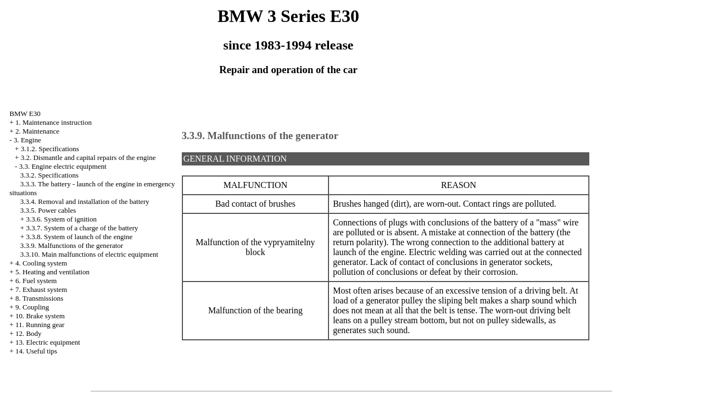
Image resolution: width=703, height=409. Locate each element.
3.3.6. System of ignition (61, 219)
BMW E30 (24, 113)
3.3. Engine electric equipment (63, 166)
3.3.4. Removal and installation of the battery (84, 201)
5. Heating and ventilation (52, 272)
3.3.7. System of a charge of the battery (82, 228)
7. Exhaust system (41, 289)
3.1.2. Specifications (50, 149)
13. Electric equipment (47, 342)
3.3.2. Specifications (49, 175)
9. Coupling (32, 307)
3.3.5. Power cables (48, 210)
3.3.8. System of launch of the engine (79, 237)
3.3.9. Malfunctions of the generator (71, 245)
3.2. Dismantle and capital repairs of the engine (88, 157)
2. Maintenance (37, 131)
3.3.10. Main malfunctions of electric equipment (89, 254)
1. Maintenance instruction (53, 122)
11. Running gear (39, 324)
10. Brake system (40, 316)
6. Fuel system (36, 281)
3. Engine (27, 140)
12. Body (28, 333)
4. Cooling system (41, 263)
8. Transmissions (39, 298)
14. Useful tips (36, 351)
